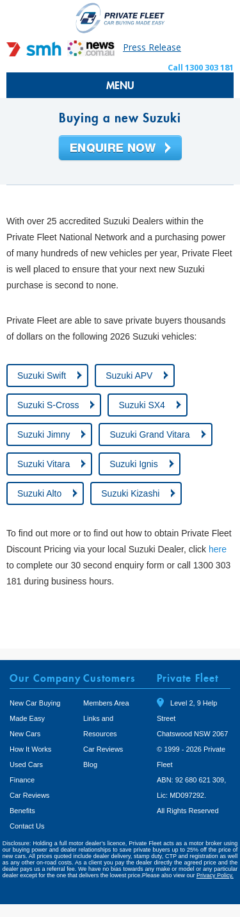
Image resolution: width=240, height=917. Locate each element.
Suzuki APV (129, 375)
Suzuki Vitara (43, 464)
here (218, 549)
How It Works (30, 749)
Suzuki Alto (39, 493)
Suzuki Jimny (43, 434)
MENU (120, 85)
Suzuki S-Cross (48, 405)
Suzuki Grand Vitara (149, 434)
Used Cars (26, 764)
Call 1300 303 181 (201, 67)
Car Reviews (29, 795)
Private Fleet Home (120, 17)
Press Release (152, 47)
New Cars (25, 734)
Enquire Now (120, 148)
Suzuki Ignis (133, 464)
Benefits (22, 810)
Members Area (106, 703)
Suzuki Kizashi (130, 493)
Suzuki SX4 (141, 405)
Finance (22, 780)
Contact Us (27, 826)
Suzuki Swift (41, 375)
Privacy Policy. (215, 875)
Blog (90, 764)
